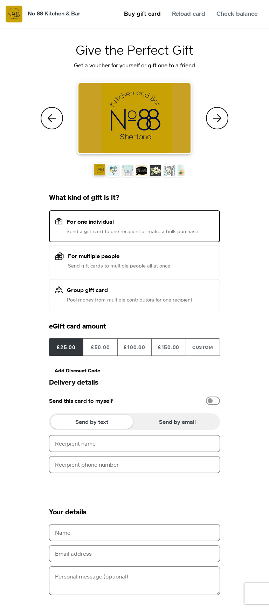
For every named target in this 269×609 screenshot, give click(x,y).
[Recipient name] (134, 443)
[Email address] (134, 553)
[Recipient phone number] (134, 464)
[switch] (213, 401)
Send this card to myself (81, 400)
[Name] (134, 532)
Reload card (188, 13)
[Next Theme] (217, 118)
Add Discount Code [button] (77, 370)
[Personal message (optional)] (134, 580)
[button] (99, 169)
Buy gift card (142, 13)
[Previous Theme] (52, 118)
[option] (134, 401)
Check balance (237, 13)
